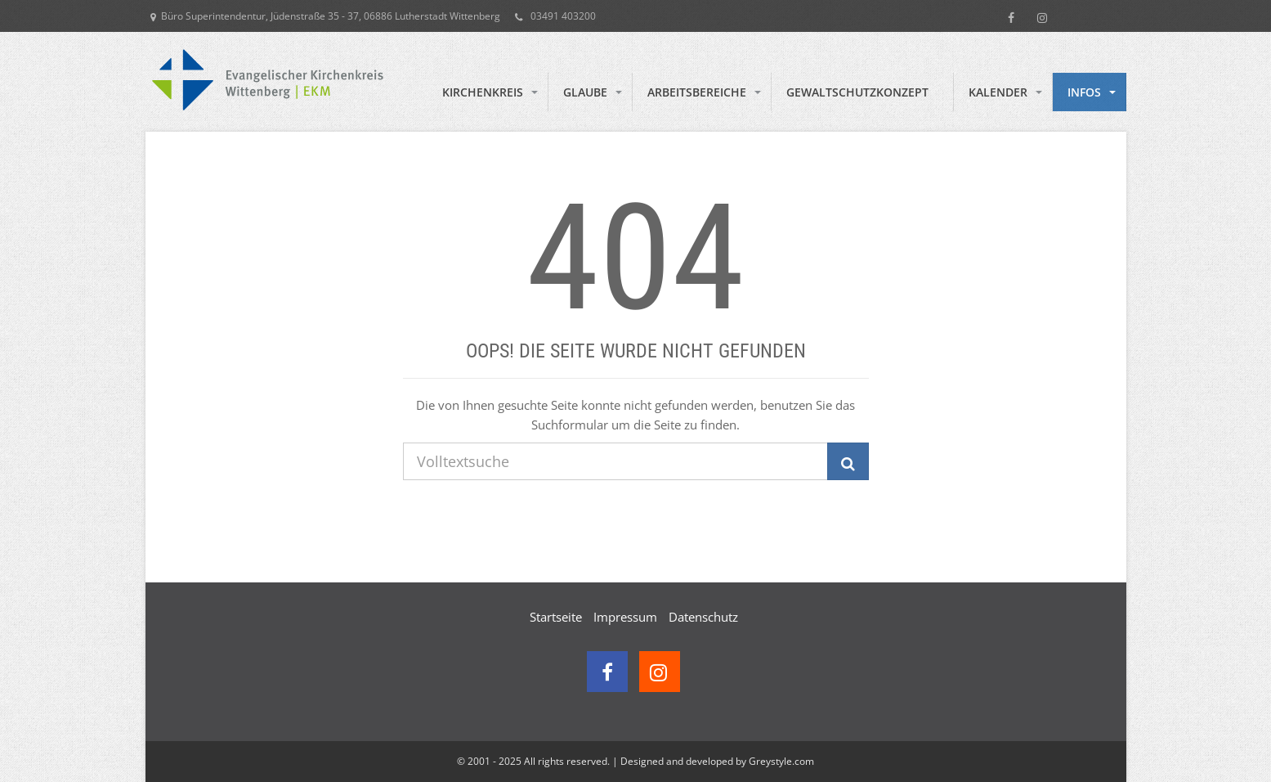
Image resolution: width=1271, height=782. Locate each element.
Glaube (585, 92)
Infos (1084, 92)
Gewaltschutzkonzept (857, 92)
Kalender (998, 92)
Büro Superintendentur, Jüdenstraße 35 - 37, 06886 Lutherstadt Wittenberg (325, 16)
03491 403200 (555, 16)
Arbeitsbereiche (696, 92)
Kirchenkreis (482, 92)
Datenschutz (703, 617)
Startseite (556, 617)
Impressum (625, 617)
